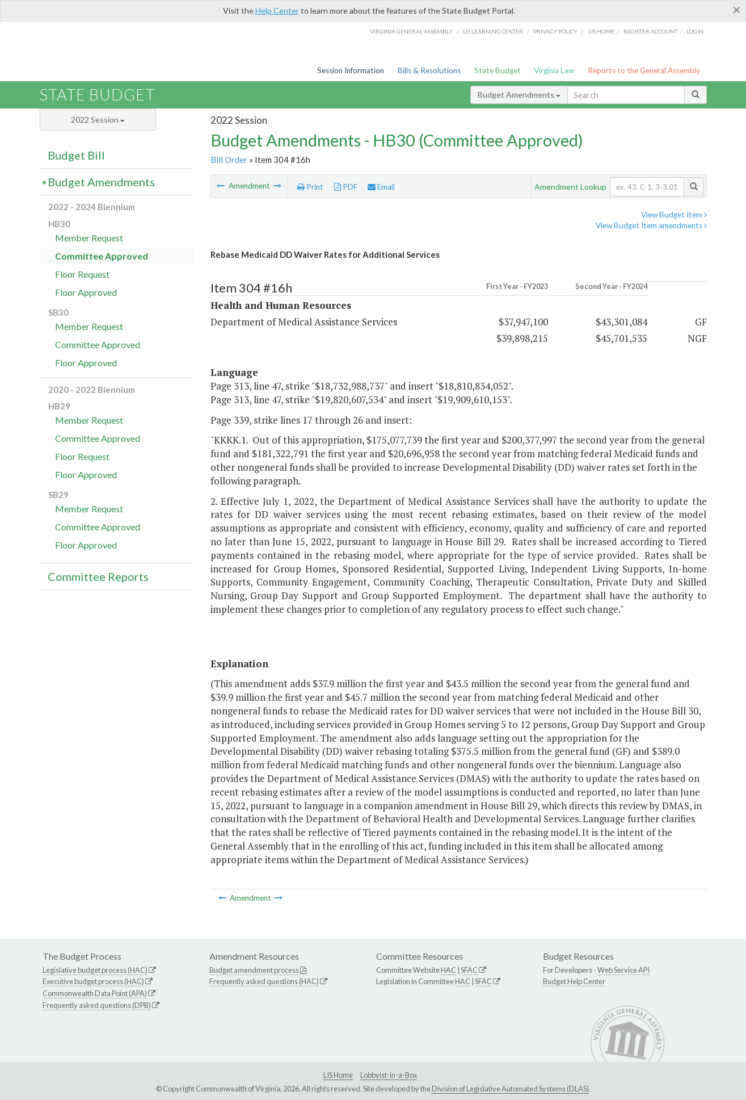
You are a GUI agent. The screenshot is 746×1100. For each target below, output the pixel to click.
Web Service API (623, 969)
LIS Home (338, 1075)
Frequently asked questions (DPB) (97, 1005)
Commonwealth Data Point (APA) (95, 993)
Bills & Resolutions (429, 70)
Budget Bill (76, 155)
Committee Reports (98, 576)
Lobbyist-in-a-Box (388, 1075)
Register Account (650, 31)
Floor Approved (86, 292)
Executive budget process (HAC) (93, 981)
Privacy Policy (555, 31)
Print (310, 186)
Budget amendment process (254, 969)
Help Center (277, 10)
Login (694, 31)
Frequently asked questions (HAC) (264, 981)
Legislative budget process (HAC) (95, 969)
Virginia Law (554, 70)
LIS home (601, 31)
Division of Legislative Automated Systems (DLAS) (510, 1088)
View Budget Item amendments (651, 225)
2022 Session (98, 119)
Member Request (89, 237)
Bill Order (228, 159)
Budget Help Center (574, 981)
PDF (345, 186)
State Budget (497, 70)
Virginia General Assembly (411, 31)
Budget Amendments (519, 94)
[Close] (736, 9)
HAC (448, 969)
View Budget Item (674, 214)
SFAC (469, 969)
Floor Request (82, 274)
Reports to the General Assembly (644, 70)
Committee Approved (101, 255)
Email (381, 186)
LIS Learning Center (493, 31)
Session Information (350, 70)
